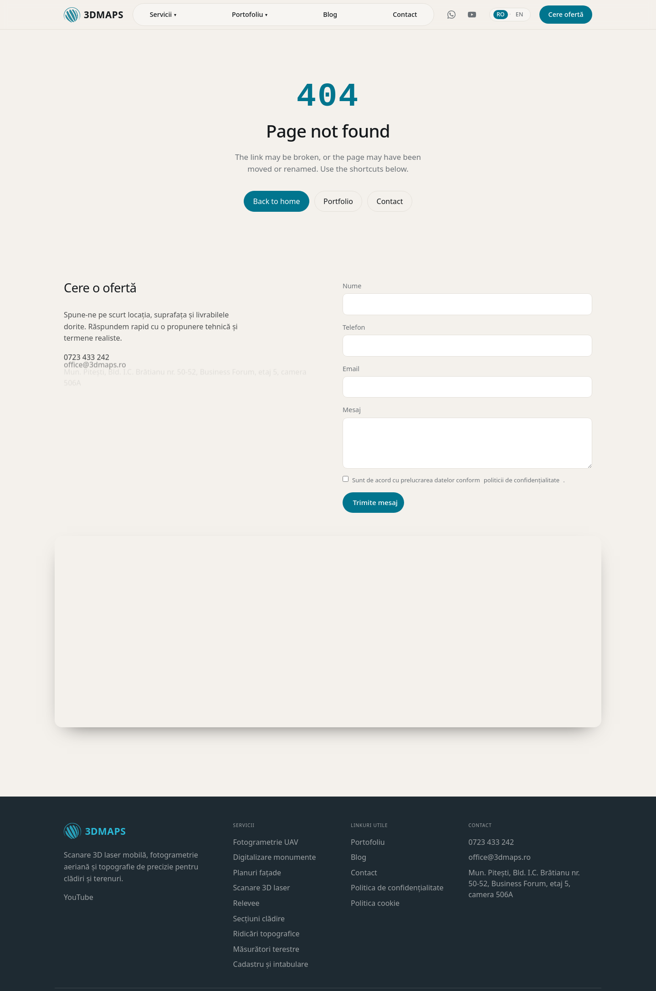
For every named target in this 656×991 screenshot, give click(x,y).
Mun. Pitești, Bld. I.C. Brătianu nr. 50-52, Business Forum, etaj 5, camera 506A (523, 883)
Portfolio (338, 201)
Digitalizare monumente (274, 857)
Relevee (246, 903)
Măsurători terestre (266, 949)
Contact (405, 14)
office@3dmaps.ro (499, 857)
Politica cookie (375, 903)
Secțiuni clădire (259, 919)
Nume (467, 298)
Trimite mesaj (375, 501)
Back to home (276, 201)
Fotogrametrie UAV (265, 842)
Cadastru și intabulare (270, 964)
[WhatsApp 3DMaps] (451, 14)
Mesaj (467, 437)
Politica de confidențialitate (397, 888)
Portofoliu (368, 842)
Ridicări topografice (266, 934)
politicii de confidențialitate (521, 480)
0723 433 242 (491, 842)
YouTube (78, 897)
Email (467, 381)
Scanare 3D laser (261, 888)
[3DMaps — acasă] (93, 14)
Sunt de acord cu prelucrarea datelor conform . (454, 480)
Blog (358, 857)
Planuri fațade (257, 873)
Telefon (467, 339)
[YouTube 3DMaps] (472, 14)
